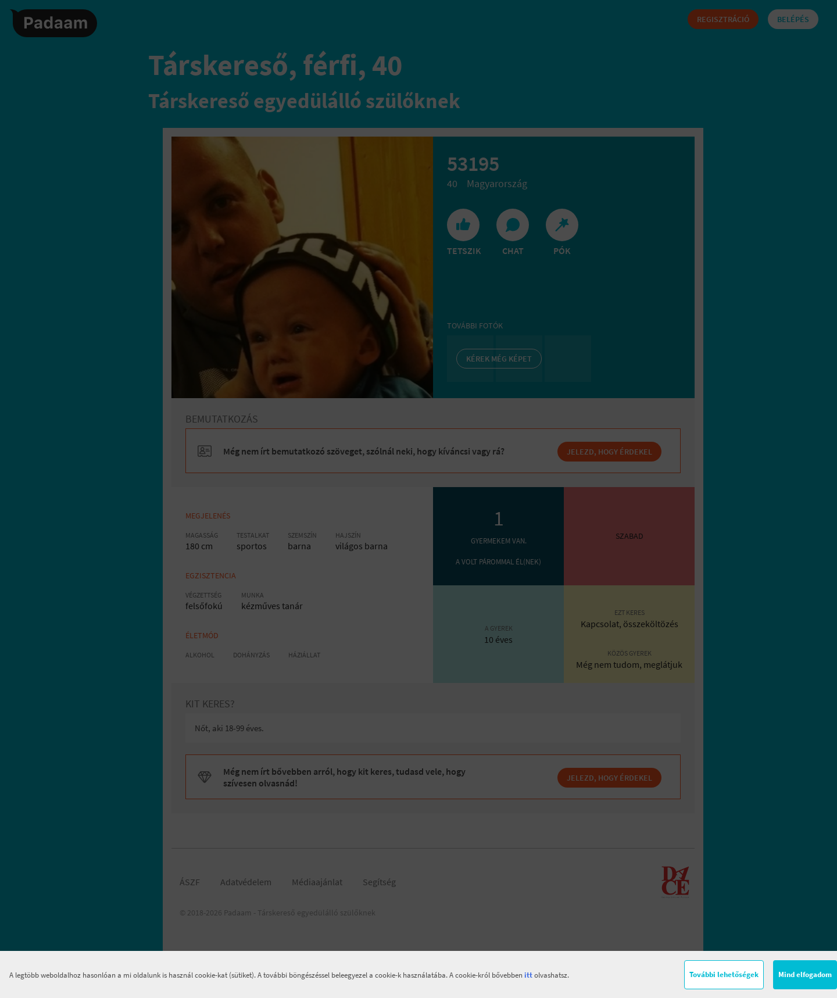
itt (528, 975)
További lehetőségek (724, 974)
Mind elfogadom (805, 974)
